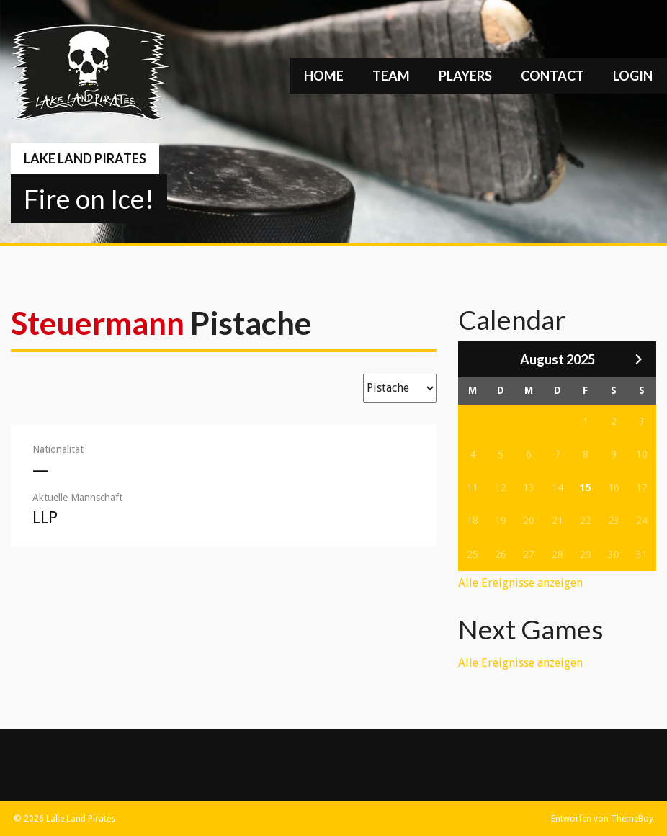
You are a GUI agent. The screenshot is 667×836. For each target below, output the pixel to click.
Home (324, 76)
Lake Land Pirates (85, 158)
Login (633, 76)
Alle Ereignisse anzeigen (520, 583)
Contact (552, 76)
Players (465, 76)
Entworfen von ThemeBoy (602, 819)
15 (585, 487)
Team (391, 76)
